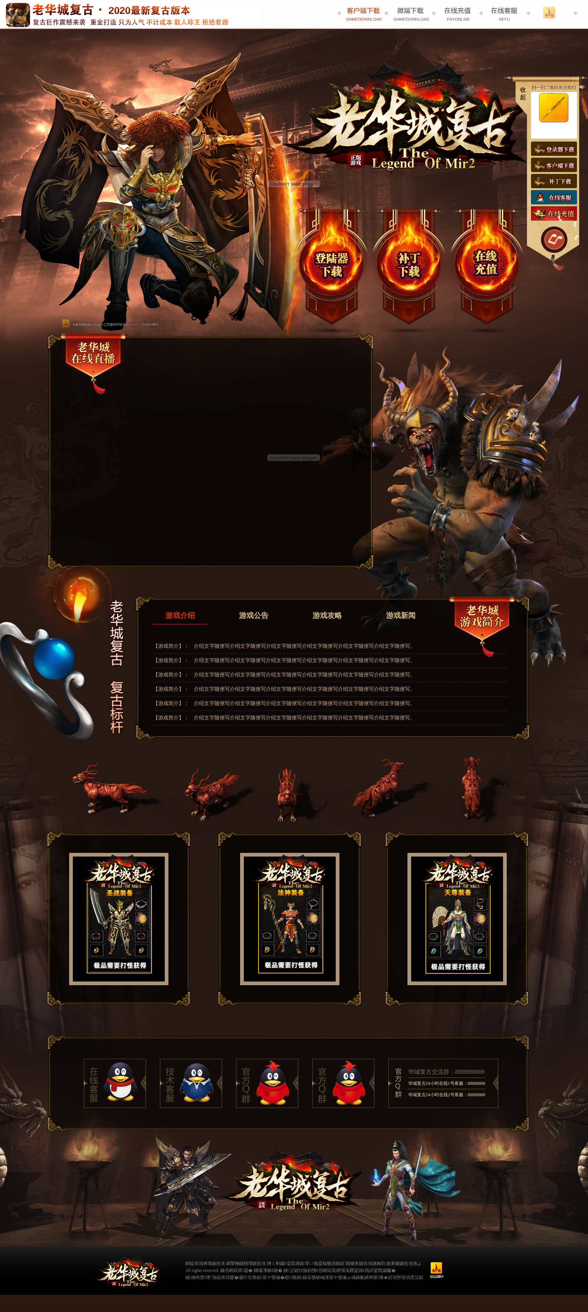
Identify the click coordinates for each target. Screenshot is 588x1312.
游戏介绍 (180, 615)
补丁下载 (554, 181)
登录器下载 (334, 265)
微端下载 (409, 265)
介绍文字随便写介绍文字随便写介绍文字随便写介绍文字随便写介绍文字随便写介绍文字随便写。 (304, 646)
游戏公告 (253, 615)
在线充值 (484, 265)
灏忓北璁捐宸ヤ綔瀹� (261, 1277)
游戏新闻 (401, 615)
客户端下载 (554, 165)
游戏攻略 (327, 615)
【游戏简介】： (171, 646)
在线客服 (554, 197)
